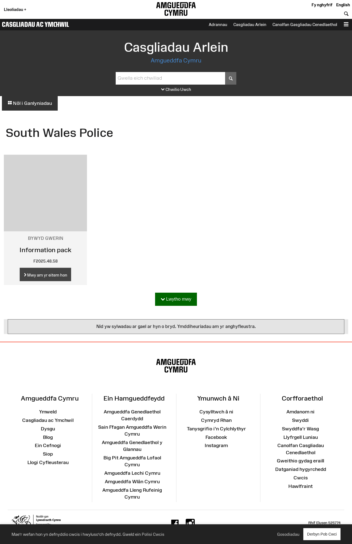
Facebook (216, 437)
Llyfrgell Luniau (300, 437)
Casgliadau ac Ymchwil (35, 24)
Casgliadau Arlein (249, 24)
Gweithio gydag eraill (300, 461)
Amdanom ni (300, 412)
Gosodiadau (288, 534)
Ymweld (48, 412)
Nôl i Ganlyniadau (30, 103)
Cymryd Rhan (216, 420)
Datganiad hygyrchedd (300, 469)
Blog (48, 437)
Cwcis (300, 477)
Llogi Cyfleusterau (48, 462)
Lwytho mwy (176, 299)
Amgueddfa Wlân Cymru (132, 481)
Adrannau (218, 24)
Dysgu (48, 428)
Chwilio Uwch (176, 89)
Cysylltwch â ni (216, 412)
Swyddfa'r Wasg (300, 428)
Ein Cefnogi (48, 445)
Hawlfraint (300, 486)
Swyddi (300, 420)
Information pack (45, 250)
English (343, 4)
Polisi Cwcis (153, 534)
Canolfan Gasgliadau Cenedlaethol (304, 24)
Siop (48, 454)
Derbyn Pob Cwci (322, 534)
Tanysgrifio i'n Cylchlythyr (216, 428)
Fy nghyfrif (322, 4)
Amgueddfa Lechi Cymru (132, 473)
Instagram (216, 445)
